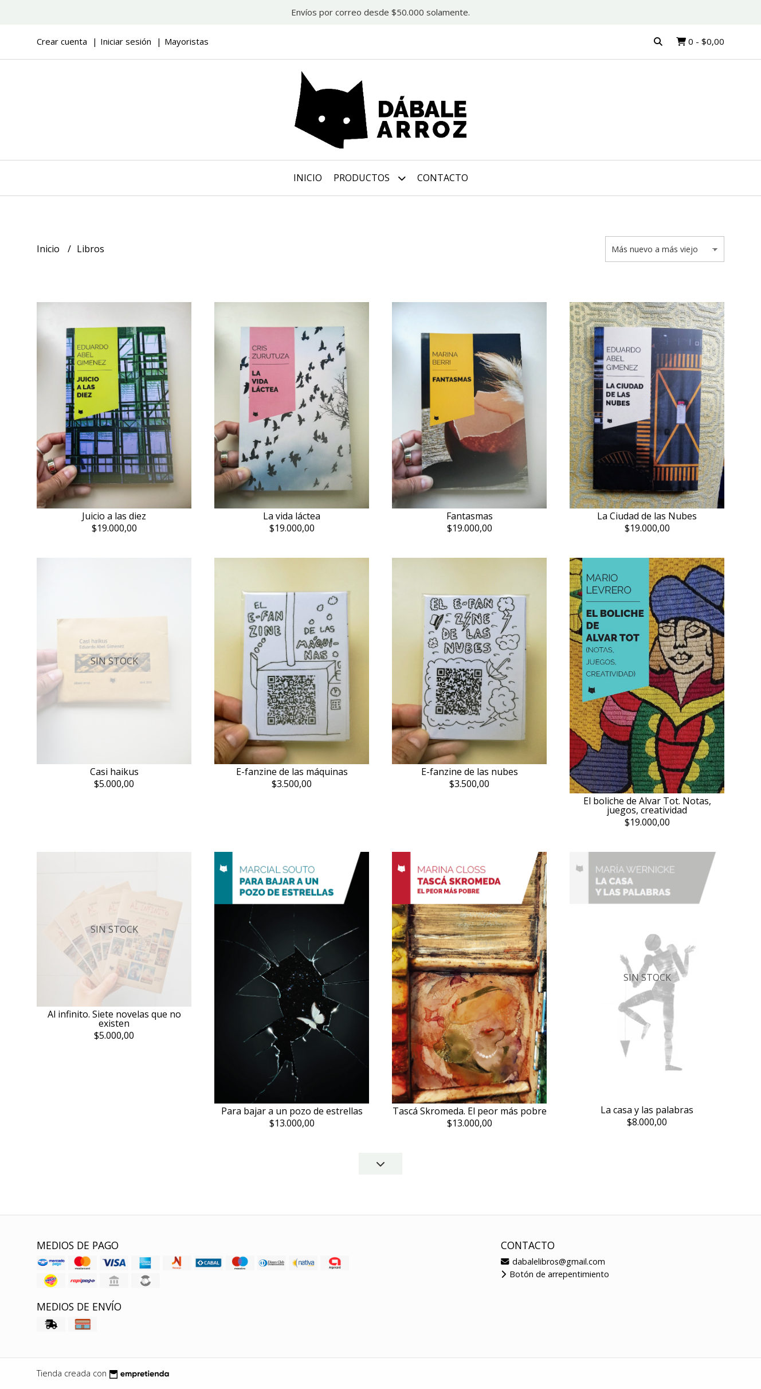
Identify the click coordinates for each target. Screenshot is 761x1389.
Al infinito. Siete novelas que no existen (114, 1019)
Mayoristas (186, 41)
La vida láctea (291, 516)
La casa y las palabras (647, 1110)
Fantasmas (469, 516)
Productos (370, 178)
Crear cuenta (62, 41)
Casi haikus (114, 771)
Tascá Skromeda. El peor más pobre (470, 1111)
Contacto (442, 177)
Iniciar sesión (125, 41)
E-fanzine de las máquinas (292, 771)
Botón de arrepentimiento (555, 1274)
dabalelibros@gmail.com (553, 1261)
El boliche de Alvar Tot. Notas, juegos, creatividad (647, 805)
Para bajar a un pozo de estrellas (292, 1111)
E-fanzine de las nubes (469, 771)
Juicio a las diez (114, 516)
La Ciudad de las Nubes (647, 516)
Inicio (307, 177)
